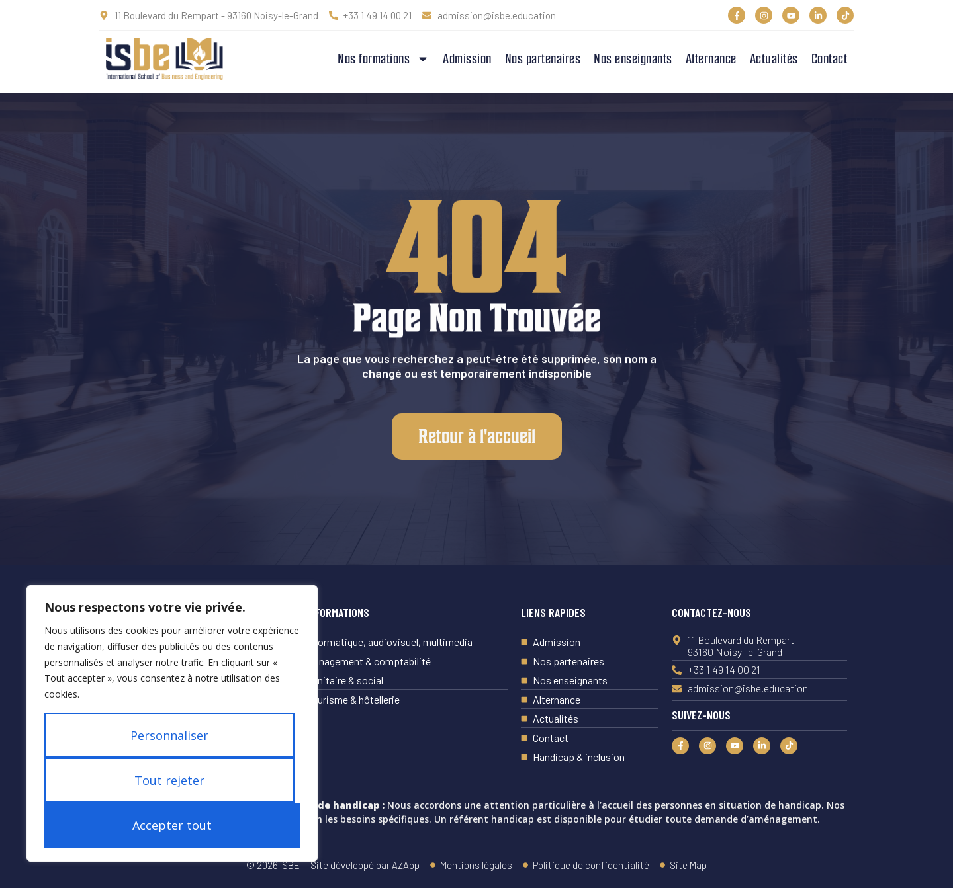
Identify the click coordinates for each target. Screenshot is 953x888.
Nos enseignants (633, 58)
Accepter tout (172, 825)
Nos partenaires (543, 58)
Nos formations (384, 59)
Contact (829, 58)
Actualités (774, 58)
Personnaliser (169, 735)
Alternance (711, 58)
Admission (467, 58)
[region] (172, 723)
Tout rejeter (169, 780)
